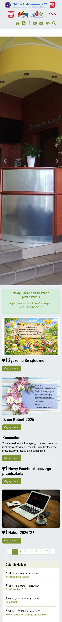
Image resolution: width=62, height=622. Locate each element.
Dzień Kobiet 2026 (16, 589)
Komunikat (11, 602)
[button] (4, 161)
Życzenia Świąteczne (17, 576)
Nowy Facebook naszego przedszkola (27, 614)
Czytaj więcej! (11, 368)
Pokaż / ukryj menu (7, 31)
